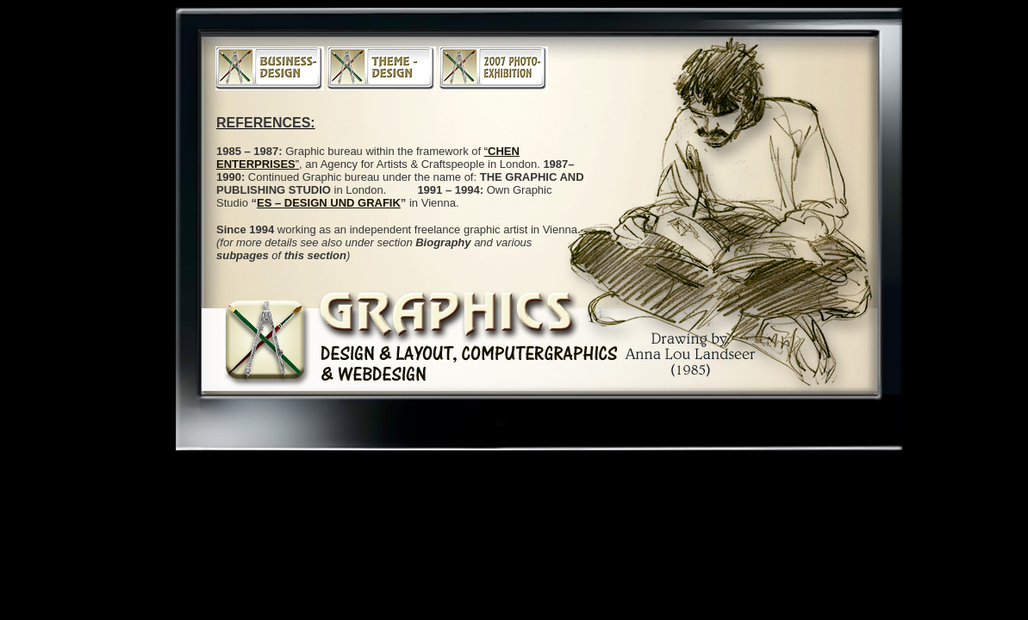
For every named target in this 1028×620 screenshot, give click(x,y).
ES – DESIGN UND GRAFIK (329, 202)
